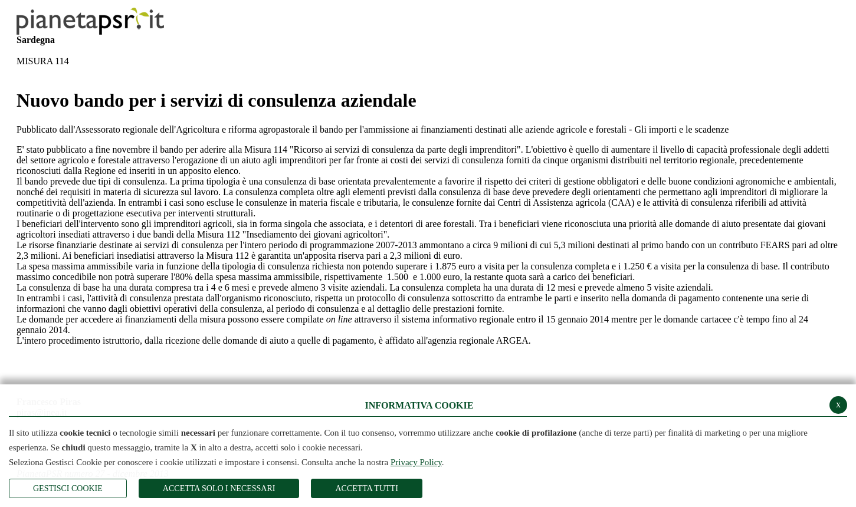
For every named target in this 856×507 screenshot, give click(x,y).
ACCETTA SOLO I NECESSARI (219, 488)
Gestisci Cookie (68, 488)
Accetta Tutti (366, 488)
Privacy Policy (416, 462)
